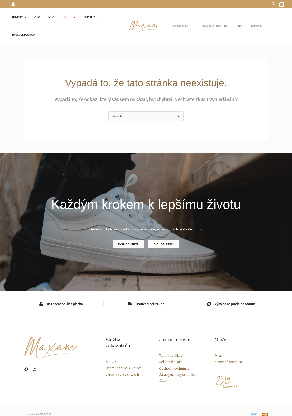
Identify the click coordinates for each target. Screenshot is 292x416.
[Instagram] (34, 353)
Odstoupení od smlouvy (123, 351)
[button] (273, 4)
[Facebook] (26, 353)
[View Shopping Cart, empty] (281, 4)
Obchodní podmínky (174, 352)
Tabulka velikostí (172, 339)
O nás (218, 339)
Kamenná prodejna (228, 345)
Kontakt (112, 345)
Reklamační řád (170, 345)
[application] (28, 18)
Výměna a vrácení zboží (122, 358)
